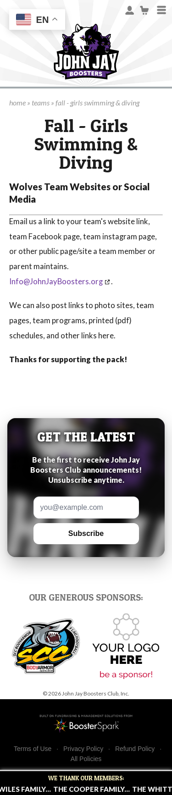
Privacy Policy (83, 748)
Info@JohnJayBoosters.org (56, 281)
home (17, 102)
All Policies (86, 758)
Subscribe (86, 533)
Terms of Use (32, 748)
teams (41, 102)
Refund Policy (135, 748)
